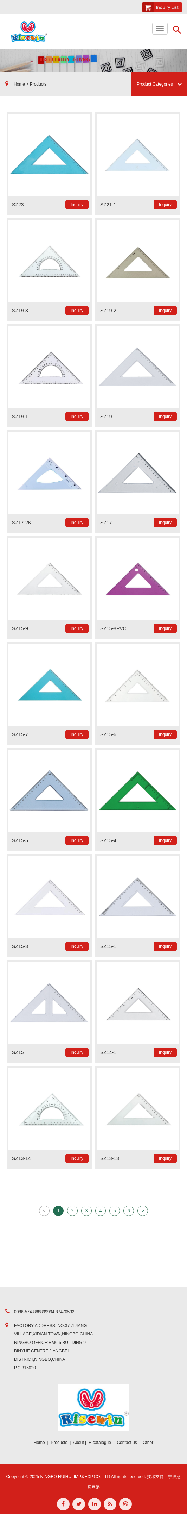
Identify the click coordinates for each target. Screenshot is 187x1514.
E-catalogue (100, 1442)
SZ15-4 (108, 840)
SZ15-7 (20, 734)
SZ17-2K (21, 522)
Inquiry (77, 204)
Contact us (127, 1442)
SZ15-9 (20, 628)
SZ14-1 (108, 1052)
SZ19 (106, 416)
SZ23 (18, 204)
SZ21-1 (108, 204)
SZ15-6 (108, 734)
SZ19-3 (20, 310)
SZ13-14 (21, 1158)
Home (39, 1442)
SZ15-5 (20, 840)
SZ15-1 (108, 946)
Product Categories (159, 84)
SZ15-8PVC (113, 628)
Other (148, 1442)
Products (59, 1442)
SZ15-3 (20, 946)
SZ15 (18, 1052)
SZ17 (106, 522)
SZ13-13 (109, 1158)
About (78, 1442)
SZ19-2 (108, 310)
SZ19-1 (20, 416)
